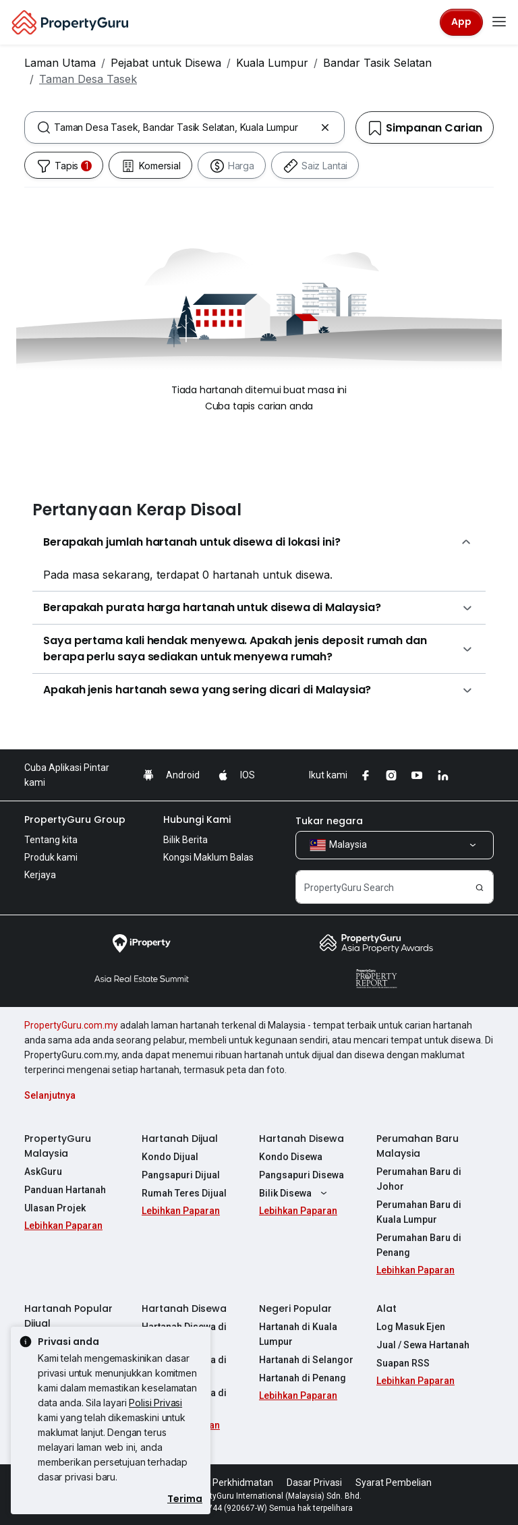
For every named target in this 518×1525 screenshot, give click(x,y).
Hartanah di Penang (302, 1378)
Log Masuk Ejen (410, 1326)
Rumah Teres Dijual (184, 1193)
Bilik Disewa (294, 1193)
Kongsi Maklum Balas (208, 857)
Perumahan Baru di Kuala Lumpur (418, 1212)
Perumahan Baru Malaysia (417, 1146)
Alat (386, 1308)
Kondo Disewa (290, 1156)
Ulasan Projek (55, 1208)
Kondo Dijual (170, 1156)
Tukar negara (329, 821)
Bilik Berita (185, 839)
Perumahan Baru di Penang (418, 1245)
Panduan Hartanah (65, 1189)
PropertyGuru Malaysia (57, 1146)
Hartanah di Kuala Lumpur (298, 1334)
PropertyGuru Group (74, 819)
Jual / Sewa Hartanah (422, 1345)
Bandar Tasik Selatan (377, 62)
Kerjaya (40, 874)
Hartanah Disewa (301, 1138)
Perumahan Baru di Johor (418, 1179)
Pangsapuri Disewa (301, 1175)
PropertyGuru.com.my (71, 1025)
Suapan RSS (403, 1363)
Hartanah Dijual (180, 1138)
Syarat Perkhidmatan (227, 1482)
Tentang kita (51, 839)
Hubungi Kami (197, 819)
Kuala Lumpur (272, 62)
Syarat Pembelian (393, 1482)
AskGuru (43, 1171)
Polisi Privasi (155, 1402)
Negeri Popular (295, 1308)
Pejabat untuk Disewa (166, 62)
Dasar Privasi (314, 1482)
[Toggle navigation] (499, 22)
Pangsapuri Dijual (181, 1175)
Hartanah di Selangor (306, 1359)
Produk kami (51, 857)
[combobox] (184, 127)
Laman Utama (60, 62)
